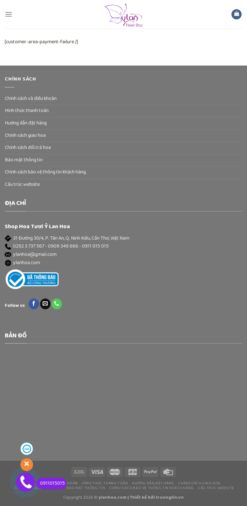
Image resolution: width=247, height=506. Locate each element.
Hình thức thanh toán (27, 111)
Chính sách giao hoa (25, 135)
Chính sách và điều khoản (31, 99)
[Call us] (56, 304)
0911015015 (51, 483)
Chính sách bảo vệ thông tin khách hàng (45, 172)
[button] (123, 239)
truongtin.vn (170, 497)
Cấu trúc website (22, 184)
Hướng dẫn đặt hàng (26, 123)
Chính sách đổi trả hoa (28, 148)
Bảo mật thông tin (24, 160)
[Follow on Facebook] (34, 304)
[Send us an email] (45, 304)
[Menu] (8, 14)
